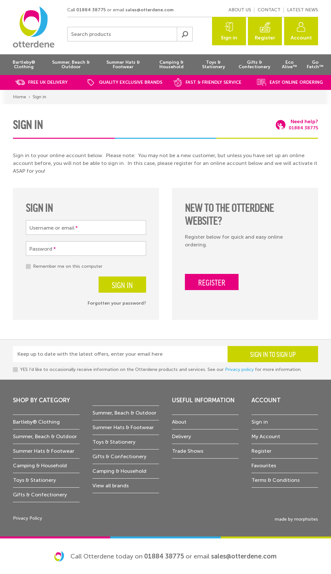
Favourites (263, 465)
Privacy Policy (27, 518)
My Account (265, 436)
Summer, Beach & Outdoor (45, 436)
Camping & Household (40, 465)
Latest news (302, 10)
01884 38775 (91, 10)
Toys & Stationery (34, 480)
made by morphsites (296, 519)
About (179, 422)
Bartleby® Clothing (36, 422)
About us (240, 10)
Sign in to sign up (273, 354)
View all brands (110, 485)
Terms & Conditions (275, 480)
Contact (269, 10)
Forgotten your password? (117, 303)
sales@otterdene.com (149, 10)
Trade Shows (187, 451)
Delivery (181, 436)
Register (265, 38)
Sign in (229, 38)
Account (301, 38)
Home (19, 97)
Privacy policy (239, 369)
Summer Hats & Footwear (43, 451)
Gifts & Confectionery (40, 495)
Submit (184, 34)
